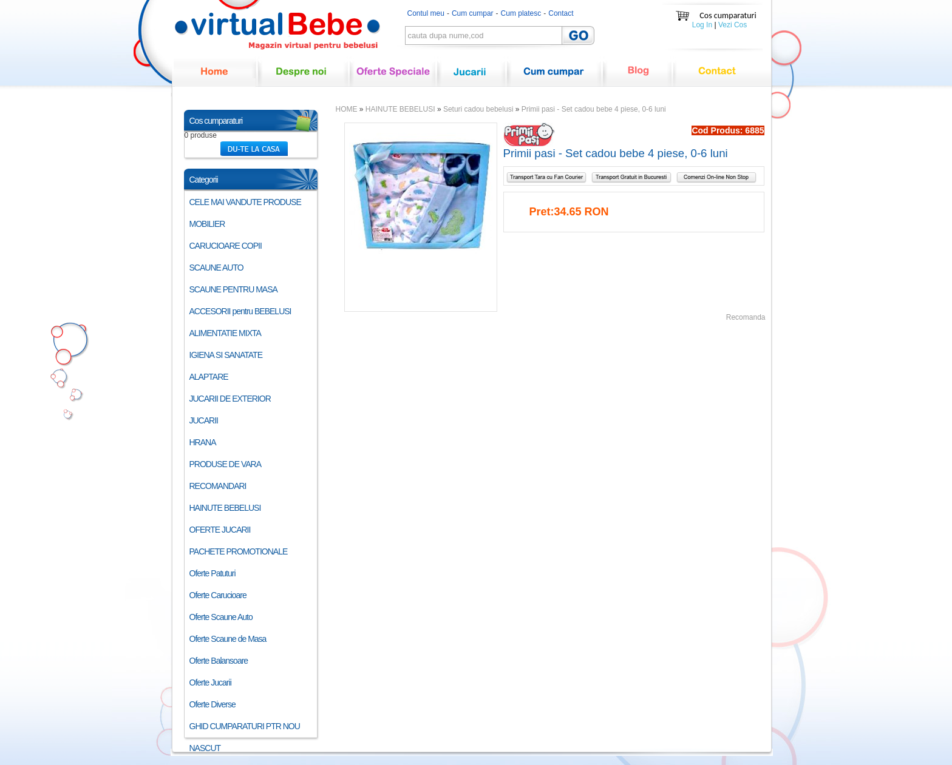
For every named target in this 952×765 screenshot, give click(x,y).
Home (215, 79)
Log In (702, 25)
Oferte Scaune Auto (221, 617)
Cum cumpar (473, 13)
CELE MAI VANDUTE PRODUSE (245, 202)
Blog (637, 79)
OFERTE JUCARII (220, 529)
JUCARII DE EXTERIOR (230, 398)
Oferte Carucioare (217, 595)
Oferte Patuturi (212, 573)
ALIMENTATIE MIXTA (225, 333)
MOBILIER (207, 224)
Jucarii (471, 79)
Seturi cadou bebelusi (478, 109)
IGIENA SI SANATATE (225, 355)
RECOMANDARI (217, 486)
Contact (560, 13)
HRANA (202, 442)
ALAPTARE (208, 377)
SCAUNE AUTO (216, 267)
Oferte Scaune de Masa (228, 639)
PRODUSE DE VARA (225, 464)
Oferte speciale (393, 79)
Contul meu (425, 13)
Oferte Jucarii (210, 682)
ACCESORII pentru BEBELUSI (240, 311)
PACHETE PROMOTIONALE (238, 551)
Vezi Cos (732, 25)
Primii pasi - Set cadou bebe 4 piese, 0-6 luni (594, 109)
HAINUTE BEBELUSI (225, 508)
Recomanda (746, 317)
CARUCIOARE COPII (225, 246)
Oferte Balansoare (218, 661)
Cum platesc (521, 13)
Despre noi (302, 79)
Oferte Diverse (212, 704)
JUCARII (203, 420)
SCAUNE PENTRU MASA (233, 289)
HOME (347, 109)
